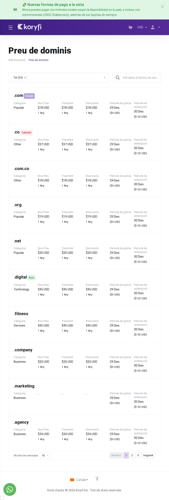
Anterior (116, 455)
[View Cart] (131, 27)
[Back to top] (97, 478)
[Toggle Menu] (10, 27)
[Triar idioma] (79, 479)
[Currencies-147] (142, 27)
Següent (148, 455)
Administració (17, 60)
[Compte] (155, 27)
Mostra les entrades (32, 455)
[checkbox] (2, 498)
